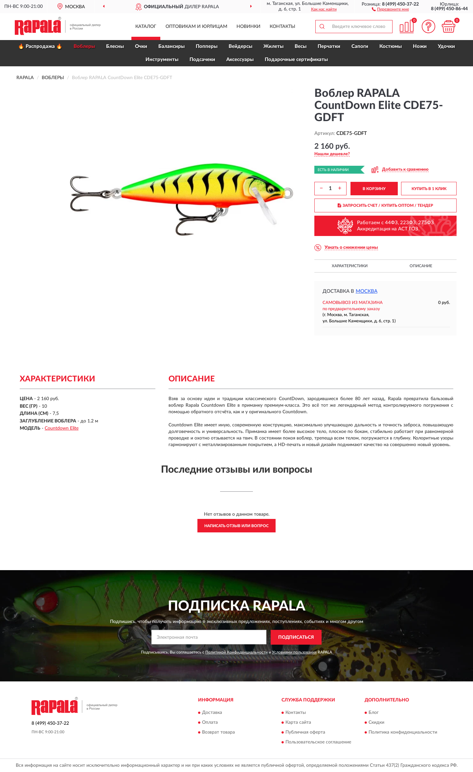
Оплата (210, 722)
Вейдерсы (240, 46)
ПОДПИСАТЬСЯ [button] (296, 637)
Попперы (206, 46)
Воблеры (84, 46)
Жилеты (273, 46)
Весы (300, 46)
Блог (374, 713)
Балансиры (171, 46)
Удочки (446, 46)
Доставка (212, 713)
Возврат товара (218, 732)
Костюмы (390, 46)
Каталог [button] (145, 26)
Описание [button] (421, 266)
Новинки (248, 26)
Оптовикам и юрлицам (196, 26)
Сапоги (359, 46)
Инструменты (162, 59)
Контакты (282, 26)
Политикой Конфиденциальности (236, 652)
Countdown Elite (62, 428)
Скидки (376, 722)
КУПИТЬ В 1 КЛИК (429, 189)
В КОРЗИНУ (374, 189)
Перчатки (329, 46)
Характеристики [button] (350, 266)
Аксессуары (240, 59)
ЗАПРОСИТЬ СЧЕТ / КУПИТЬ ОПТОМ (385, 205)
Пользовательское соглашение (318, 742)
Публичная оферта (305, 732)
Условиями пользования (294, 652)
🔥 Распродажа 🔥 (40, 46)
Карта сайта (298, 722)
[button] (390, 9)
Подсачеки (202, 59)
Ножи (420, 46)
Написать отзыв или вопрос (236, 526)
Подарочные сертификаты (296, 59)
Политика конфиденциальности (403, 732)
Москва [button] (366, 291)
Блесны (115, 46)
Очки (141, 46)
